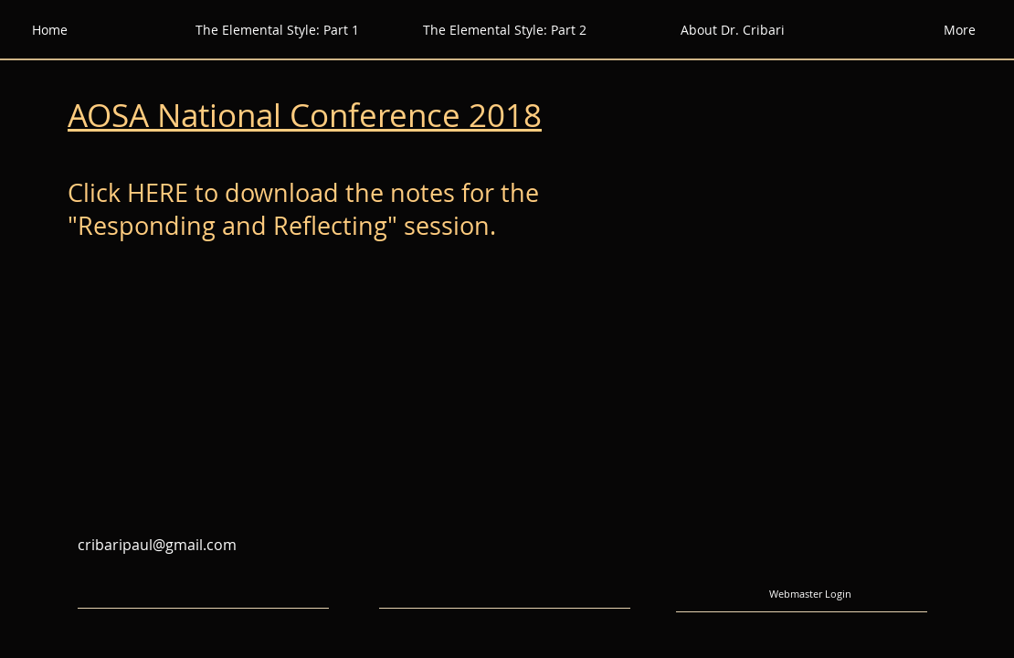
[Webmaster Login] (810, 594)
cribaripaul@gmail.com (157, 545)
